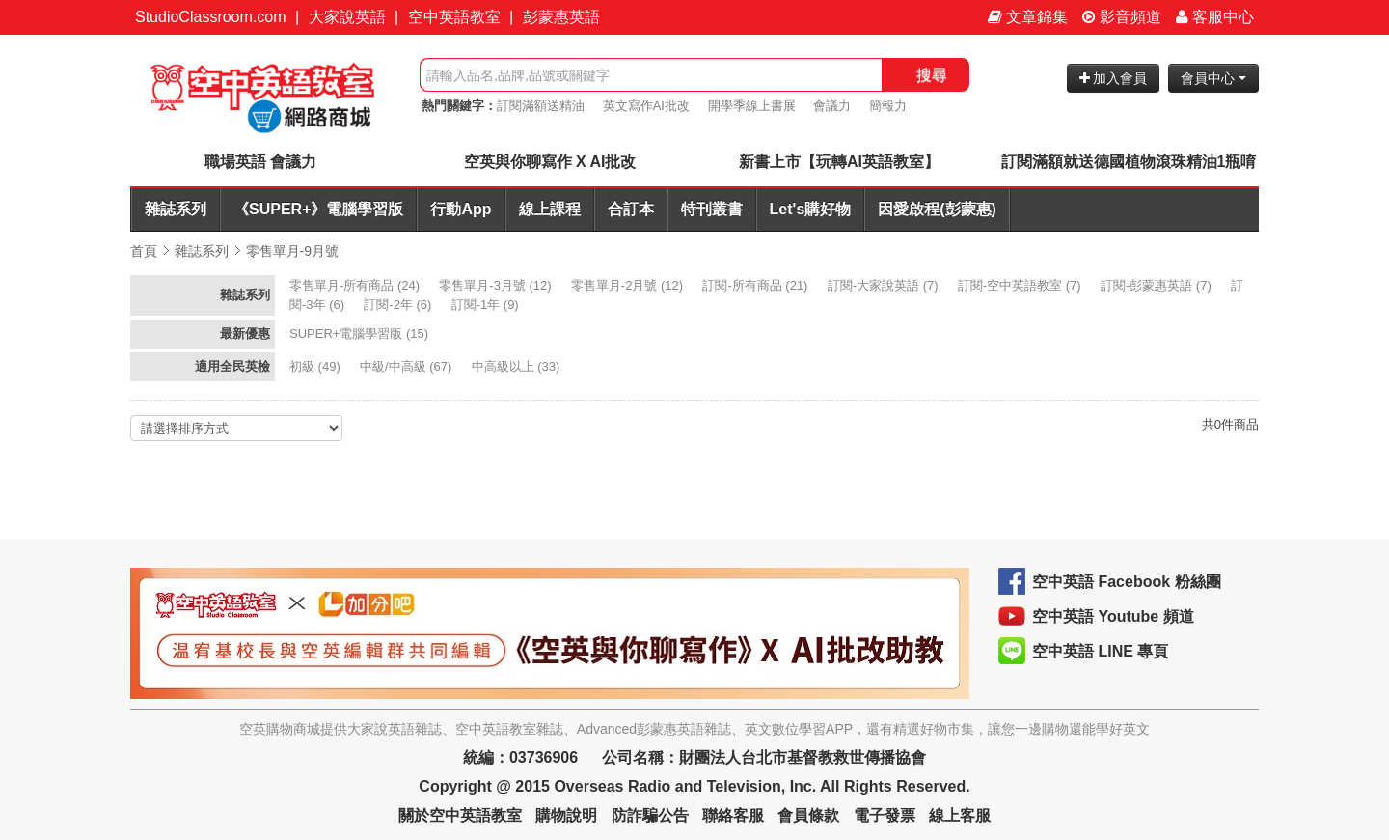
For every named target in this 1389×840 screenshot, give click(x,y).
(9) (487, 304)
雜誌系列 (175, 209)
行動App (460, 209)
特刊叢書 (712, 209)
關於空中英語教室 (460, 815)
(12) (497, 285)
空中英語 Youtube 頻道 (1113, 616)
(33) (517, 366)
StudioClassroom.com (210, 17)
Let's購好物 (811, 209)
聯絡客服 (733, 815)
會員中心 (1213, 78)
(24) (356, 285)
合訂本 (631, 209)
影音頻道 (1121, 17)
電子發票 (884, 815)
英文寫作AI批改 (646, 105)
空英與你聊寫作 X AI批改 (550, 162)
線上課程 (550, 209)
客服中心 (1215, 17)
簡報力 (888, 105)
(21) (756, 285)
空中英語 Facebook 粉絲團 (1126, 582)
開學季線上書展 (752, 105)
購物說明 (566, 815)
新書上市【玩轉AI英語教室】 (839, 162)
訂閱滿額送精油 (541, 105)
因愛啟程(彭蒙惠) (937, 209)
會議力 (832, 105)
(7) (884, 285)
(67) (407, 366)
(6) (399, 304)
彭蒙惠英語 (561, 17)
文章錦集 (1028, 17)
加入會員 (1113, 78)
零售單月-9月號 (292, 251)
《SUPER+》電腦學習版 (318, 209)
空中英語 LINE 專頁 (1100, 651)
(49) (316, 366)
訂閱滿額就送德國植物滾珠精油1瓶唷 (1129, 162)
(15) (360, 333)
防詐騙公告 (650, 815)
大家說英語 (347, 17)
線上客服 (960, 815)
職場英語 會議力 (260, 162)
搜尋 (931, 75)
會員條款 (808, 815)
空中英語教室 (454, 17)
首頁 (143, 251)
